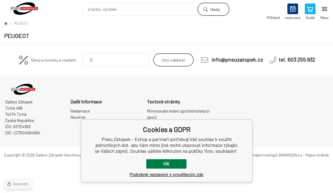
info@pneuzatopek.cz (237, 59)
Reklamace (80, 111)
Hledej (215, 9)
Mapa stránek (317, 155)
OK (166, 164)
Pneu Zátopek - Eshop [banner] (28, 8)
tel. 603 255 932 (297, 59)
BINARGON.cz (290, 155)
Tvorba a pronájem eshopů (254, 155)
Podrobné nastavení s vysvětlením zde (166, 174)
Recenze (78, 117)
